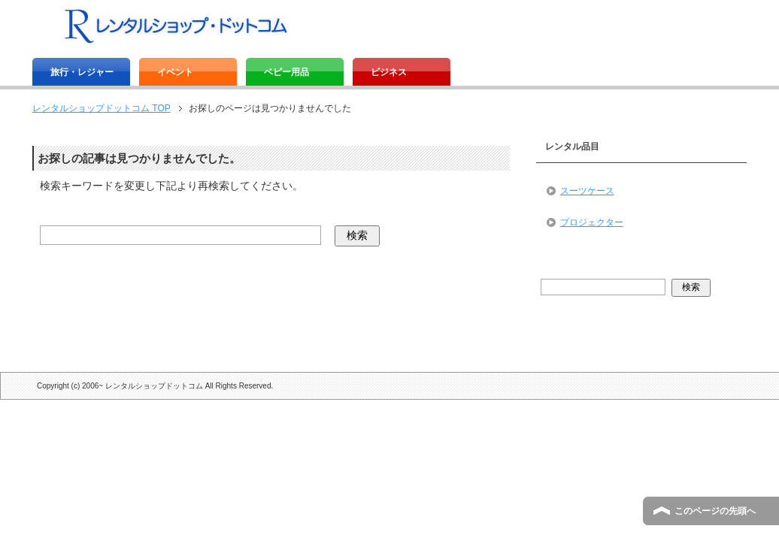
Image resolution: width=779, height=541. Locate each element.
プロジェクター (591, 222)
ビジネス (389, 72)
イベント (175, 72)
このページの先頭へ (715, 511)
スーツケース (587, 191)
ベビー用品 (286, 72)
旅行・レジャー (82, 72)
